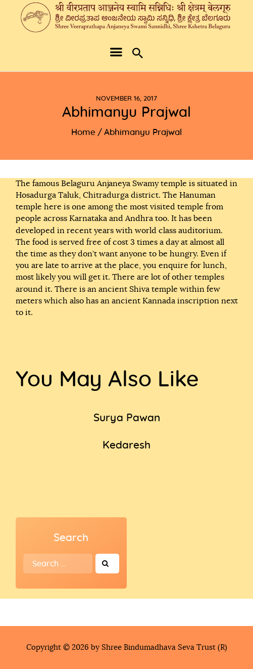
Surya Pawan (126, 418)
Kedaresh (126, 445)
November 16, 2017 (126, 99)
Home (83, 132)
